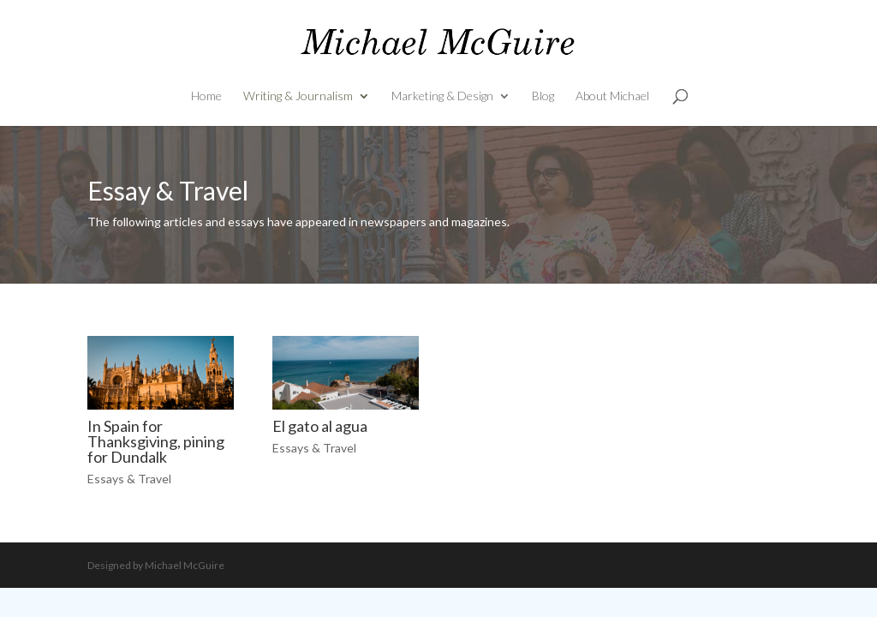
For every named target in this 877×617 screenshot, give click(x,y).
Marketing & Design (442, 96)
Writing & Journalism (298, 96)
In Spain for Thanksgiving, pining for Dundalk (155, 441)
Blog (543, 96)
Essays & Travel (129, 478)
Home (206, 96)
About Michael (612, 96)
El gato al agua (319, 425)
